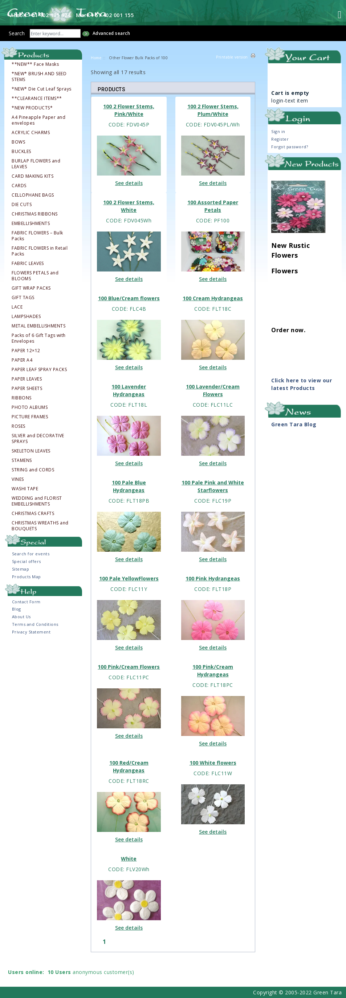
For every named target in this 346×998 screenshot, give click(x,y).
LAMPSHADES (26, 316)
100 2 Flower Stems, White (128, 206)
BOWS (18, 142)
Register (280, 139)
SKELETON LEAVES (31, 451)
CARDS (19, 186)
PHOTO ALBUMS (30, 407)
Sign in (278, 131)
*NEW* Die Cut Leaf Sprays (42, 89)
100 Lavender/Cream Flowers (213, 390)
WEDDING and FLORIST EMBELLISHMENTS (37, 501)
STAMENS (22, 460)
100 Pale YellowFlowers (129, 578)
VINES (18, 479)
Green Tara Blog (294, 424)
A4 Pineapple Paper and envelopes (38, 120)
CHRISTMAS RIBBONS (35, 214)
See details (129, 183)
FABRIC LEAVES (28, 263)
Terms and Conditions (35, 624)
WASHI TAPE (25, 489)
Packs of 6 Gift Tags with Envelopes (39, 338)
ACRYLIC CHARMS (31, 133)
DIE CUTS (22, 205)
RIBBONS (22, 398)
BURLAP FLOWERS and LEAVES (36, 164)
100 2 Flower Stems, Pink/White (128, 110)
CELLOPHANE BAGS (33, 195)
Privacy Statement (31, 632)
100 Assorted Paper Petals (212, 206)
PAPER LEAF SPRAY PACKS (39, 370)
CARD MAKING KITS (32, 176)
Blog (16, 609)
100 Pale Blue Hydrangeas (129, 486)
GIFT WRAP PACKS (31, 288)
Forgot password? (289, 146)
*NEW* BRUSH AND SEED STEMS (39, 77)
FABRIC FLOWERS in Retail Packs (40, 251)
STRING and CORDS (33, 470)
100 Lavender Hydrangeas (128, 390)
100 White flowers (213, 762)
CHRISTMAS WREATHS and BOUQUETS (40, 526)
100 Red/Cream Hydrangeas (128, 766)
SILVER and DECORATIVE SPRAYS (38, 438)
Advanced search (111, 33)
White (129, 858)
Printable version (232, 57)
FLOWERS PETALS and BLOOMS (35, 276)
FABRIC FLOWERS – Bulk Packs (37, 236)
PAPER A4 (22, 360)
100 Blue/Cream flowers (129, 298)
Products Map (26, 576)
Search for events (31, 553)
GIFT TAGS (23, 298)
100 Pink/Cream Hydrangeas (212, 670)
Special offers (26, 561)
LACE (17, 307)
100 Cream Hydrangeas (213, 298)
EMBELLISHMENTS (31, 223)
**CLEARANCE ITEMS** (37, 98)
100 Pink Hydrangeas (213, 578)
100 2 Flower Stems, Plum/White (213, 110)
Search (17, 33)
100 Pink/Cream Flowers (129, 666)
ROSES (18, 426)
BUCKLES (21, 151)
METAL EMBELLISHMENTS (38, 326)
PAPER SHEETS (27, 388)
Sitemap (20, 569)
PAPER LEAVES (27, 379)
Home (96, 57)
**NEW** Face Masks (35, 64)
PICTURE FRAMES (30, 417)
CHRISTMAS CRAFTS (33, 513)
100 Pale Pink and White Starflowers (213, 486)
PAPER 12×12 (26, 351)
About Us (21, 616)
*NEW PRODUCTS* (32, 108)
